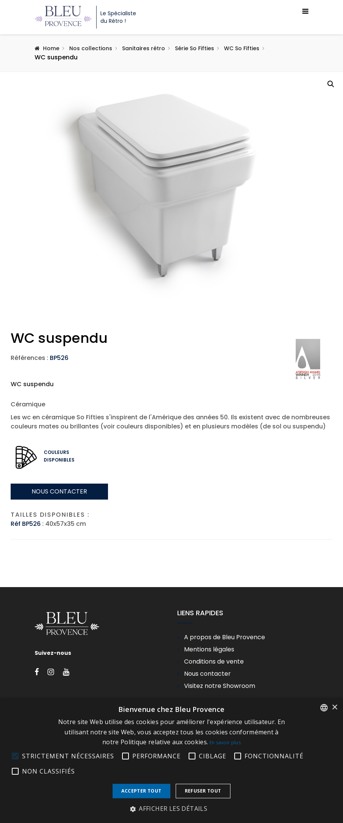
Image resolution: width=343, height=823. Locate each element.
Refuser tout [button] (203, 791)
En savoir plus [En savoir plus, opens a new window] (225, 742)
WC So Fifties (241, 48)
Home (51, 48)
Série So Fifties (194, 48)
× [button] (334, 707)
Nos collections (90, 48)
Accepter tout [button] (141, 791)
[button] (331, 84)
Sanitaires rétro (143, 48)
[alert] (171, 760)
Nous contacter (59, 563)
